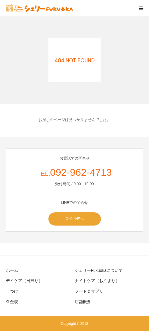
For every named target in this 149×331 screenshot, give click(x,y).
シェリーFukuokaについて (99, 270)
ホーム (12, 270)
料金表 (12, 301)
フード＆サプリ (89, 291)
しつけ (12, 291)
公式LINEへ (74, 219)
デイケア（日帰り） (24, 280)
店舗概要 (83, 301)
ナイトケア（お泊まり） (97, 280)
